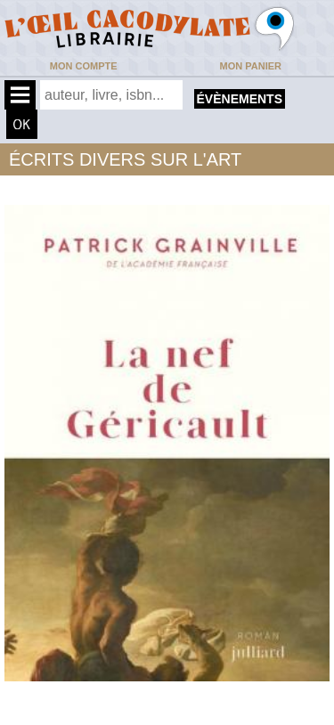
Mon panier (250, 66)
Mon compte (84, 66)
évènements (239, 99)
